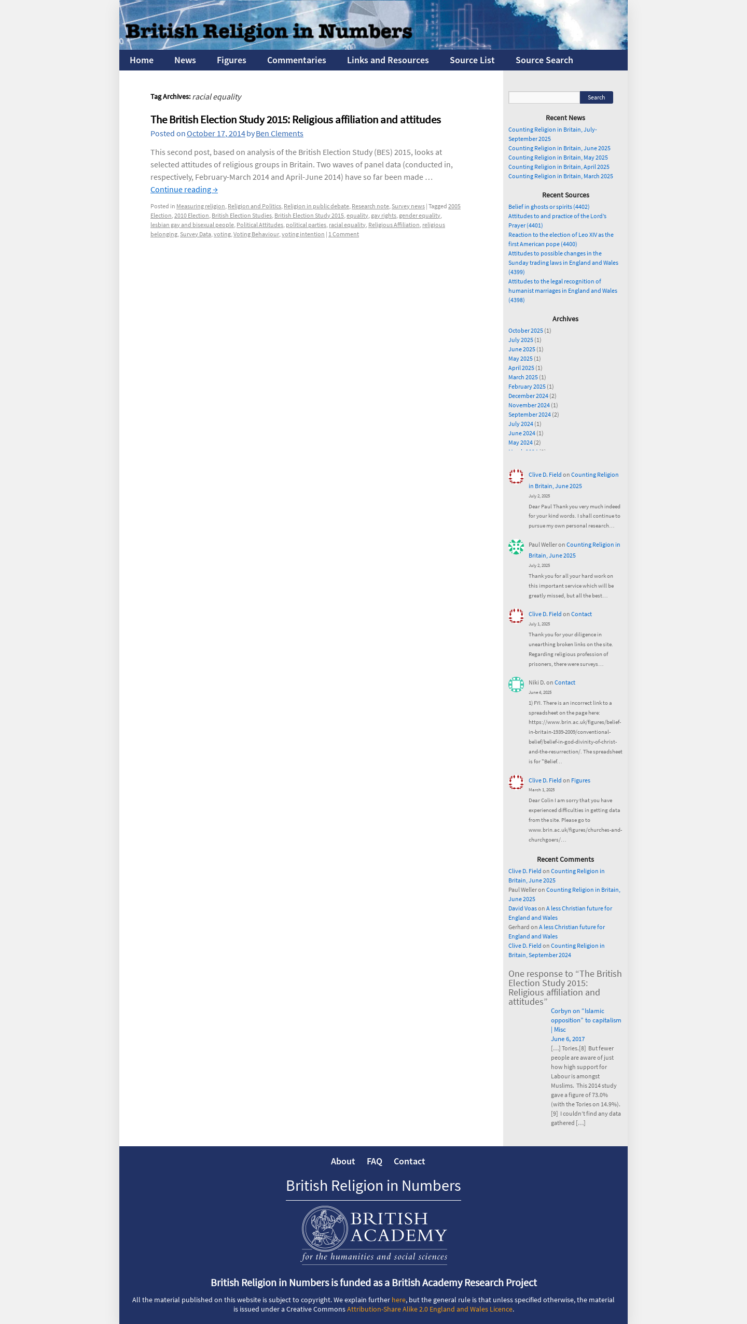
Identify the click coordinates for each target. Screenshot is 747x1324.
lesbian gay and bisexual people (192, 225)
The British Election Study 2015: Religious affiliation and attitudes (295, 119)
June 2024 (521, 433)
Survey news (408, 206)
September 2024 (529, 414)
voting (222, 234)
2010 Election (191, 215)
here (399, 1299)
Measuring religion (200, 206)
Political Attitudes (260, 225)
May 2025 (520, 358)
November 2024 (529, 405)
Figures (231, 60)
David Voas (522, 908)
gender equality (419, 215)
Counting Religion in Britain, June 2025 (559, 148)
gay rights (383, 215)
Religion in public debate (316, 206)
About (343, 1161)
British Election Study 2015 (309, 215)
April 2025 (521, 368)
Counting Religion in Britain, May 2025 (558, 157)
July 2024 (520, 424)
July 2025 (520, 340)
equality (357, 215)
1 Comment (343, 234)
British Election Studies (242, 215)
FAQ (374, 1161)
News (185, 60)
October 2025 (525, 330)
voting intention (303, 234)
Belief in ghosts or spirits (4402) (549, 206)
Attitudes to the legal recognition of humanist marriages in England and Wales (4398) (562, 290)
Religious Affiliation (394, 225)
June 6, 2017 (568, 1038)
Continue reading (184, 189)
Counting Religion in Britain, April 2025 (559, 166)
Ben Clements (279, 133)
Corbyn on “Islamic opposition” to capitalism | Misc (586, 1020)
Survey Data (195, 234)
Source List (472, 60)
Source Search (544, 60)
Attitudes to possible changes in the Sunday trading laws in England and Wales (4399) (563, 262)
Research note (370, 206)
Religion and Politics (254, 206)
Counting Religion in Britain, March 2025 (560, 176)
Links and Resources (388, 60)
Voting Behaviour (256, 234)
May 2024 (520, 442)
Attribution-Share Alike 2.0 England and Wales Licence (430, 1309)
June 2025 (521, 349)
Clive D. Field (545, 474)
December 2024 (528, 396)
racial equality (347, 225)
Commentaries (296, 60)
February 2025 (527, 386)
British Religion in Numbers (373, 1185)
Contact (581, 614)
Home (142, 60)
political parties (306, 225)
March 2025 (523, 377)
